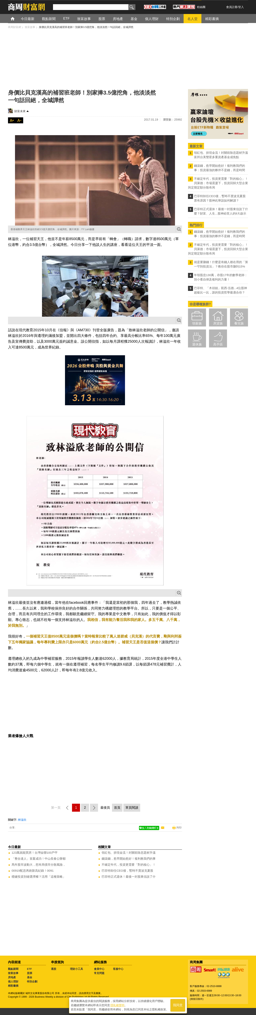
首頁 (16, 18)
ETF (29, 968)
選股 (53, 968)
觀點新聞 (13, 968)
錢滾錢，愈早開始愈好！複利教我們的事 (129, 858)
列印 (179, 827)
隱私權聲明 (117, 1005)
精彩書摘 (13, 985)
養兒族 (239, 323)
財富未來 (20, 111)
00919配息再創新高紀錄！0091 (33, 870)
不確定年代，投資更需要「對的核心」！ (129, 864)
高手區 (218, 344)
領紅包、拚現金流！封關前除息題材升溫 (129, 852)
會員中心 (99, 968)
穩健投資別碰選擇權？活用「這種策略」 (39, 876)
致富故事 (13, 973)
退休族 (197, 344)
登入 (241, 7)
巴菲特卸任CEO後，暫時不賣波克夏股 (127, 870)
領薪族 (197, 323)
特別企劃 (32, 981)
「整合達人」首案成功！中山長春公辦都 (39, 858)
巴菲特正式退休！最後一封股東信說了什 (129, 876)
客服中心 (118, 968)
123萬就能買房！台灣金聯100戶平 (35, 852)
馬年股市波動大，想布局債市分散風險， (39, 864)
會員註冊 (231, 7)
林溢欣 (22, 819)
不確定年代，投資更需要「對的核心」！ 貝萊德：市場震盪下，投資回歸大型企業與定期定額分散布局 (218, 183)
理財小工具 (76, 968)
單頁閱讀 (131, 807)
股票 (29, 973)
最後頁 (105, 807)
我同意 (178, 1005)
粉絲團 (201, 7)
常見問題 (99, 973)
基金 (29, 977)
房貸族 (218, 323)
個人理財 (13, 981)
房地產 (12, 977)
